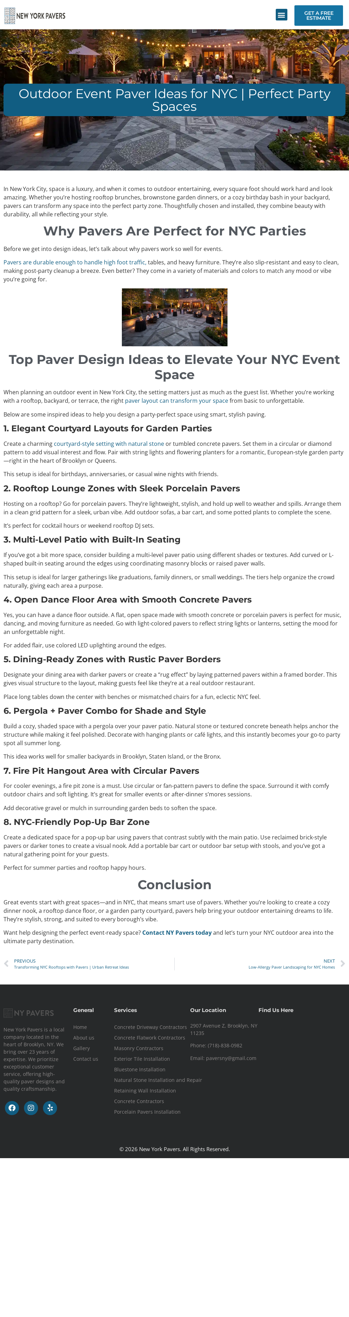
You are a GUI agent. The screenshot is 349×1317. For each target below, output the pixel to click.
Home (80, 1027)
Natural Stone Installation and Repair (158, 1080)
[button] (281, 14)
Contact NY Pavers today (177, 932)
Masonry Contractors (138, 1048)
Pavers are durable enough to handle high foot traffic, (76, 262)
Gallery (81, 1048)
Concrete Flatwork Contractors (149, 1037)
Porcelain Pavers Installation (147, 1111)
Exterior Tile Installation (142, 1058)
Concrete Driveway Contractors (150, 1027)
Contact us (85, 1058)
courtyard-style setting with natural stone (110, 444)
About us (83, 1037)
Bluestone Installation (140, 1069)
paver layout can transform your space (176, 401)
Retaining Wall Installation (145, 1090)
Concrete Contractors (139, 1101)
